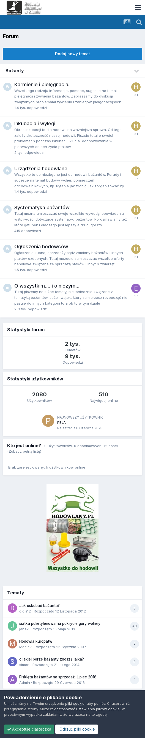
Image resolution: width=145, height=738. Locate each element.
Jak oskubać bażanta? (39, 605)
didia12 (25, 611)
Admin (24, 682)
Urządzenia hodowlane (40, 168)
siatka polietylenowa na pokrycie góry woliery (59, 623)
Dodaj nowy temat (72, 53)
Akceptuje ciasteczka (29, 729)
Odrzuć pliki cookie (76, 729)
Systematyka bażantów (42, 207)
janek (24, 629)
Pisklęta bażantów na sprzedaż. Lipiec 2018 (58, 677)
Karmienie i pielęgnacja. (42, 84)
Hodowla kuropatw (35, 641)
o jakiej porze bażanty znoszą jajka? (51, 659)
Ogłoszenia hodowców (41, 246)
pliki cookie (74, 703)
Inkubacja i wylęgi (34, 123)
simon (24, 664)
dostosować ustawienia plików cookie (87, 709)
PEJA (61, 422)
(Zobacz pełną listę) (24, 451)
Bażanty (15, 70)
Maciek (25, 647)
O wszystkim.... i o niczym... (47, 286)
